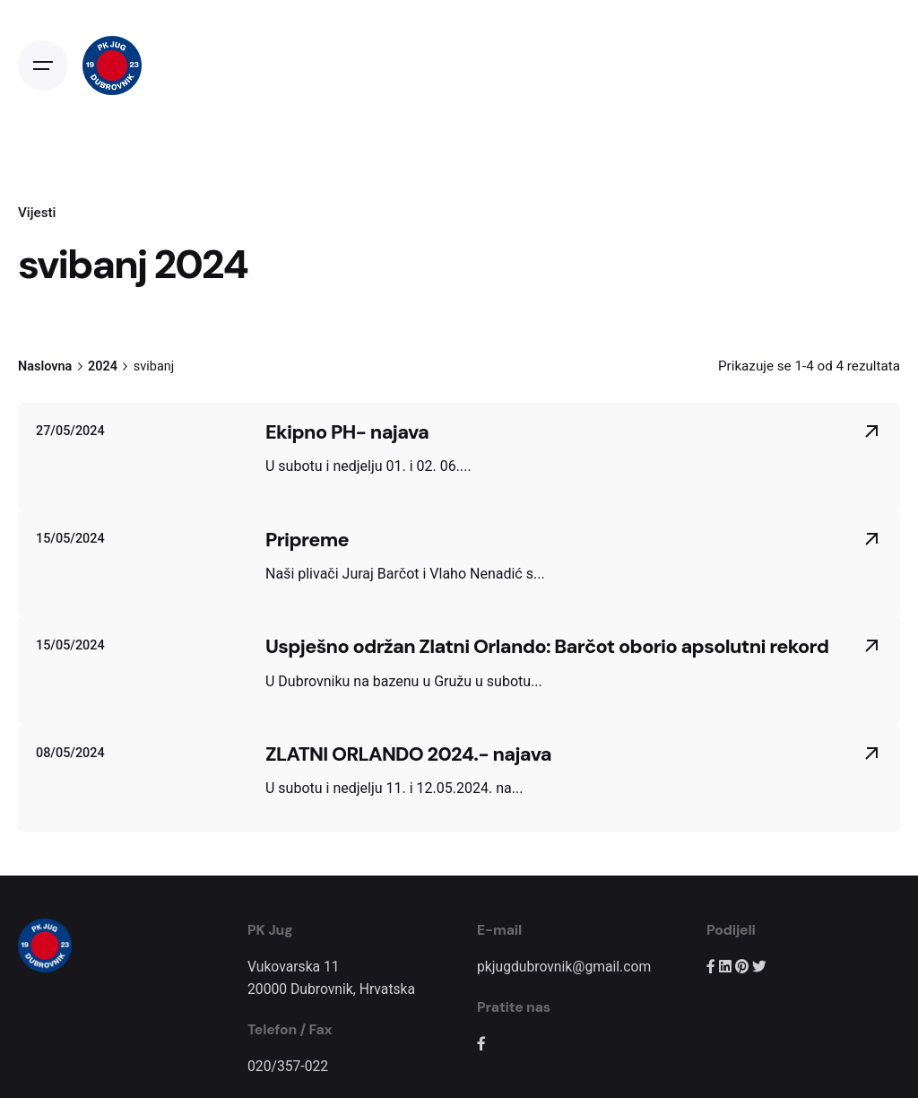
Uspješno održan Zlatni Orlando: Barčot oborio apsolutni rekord (546, 646)
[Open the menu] (43, 65)
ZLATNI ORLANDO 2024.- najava (408, 754)
